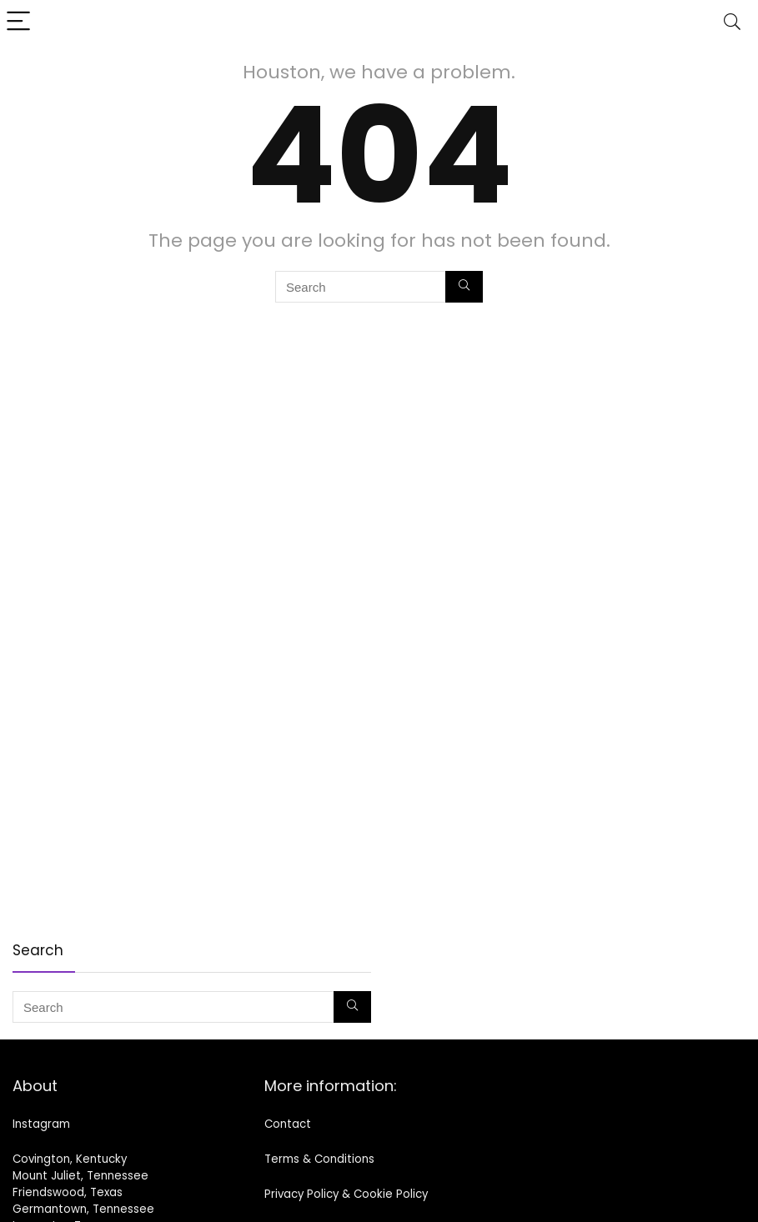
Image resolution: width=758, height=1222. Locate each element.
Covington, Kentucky (70, 1159)
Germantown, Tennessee (83, 1209)
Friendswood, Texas (68, 1192)
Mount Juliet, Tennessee (80, 1176)
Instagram (41, 1124)
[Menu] (20, 22)
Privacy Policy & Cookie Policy (346, 1194)
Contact (287, 1124)
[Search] (732, 22)
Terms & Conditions (319, 1159)
